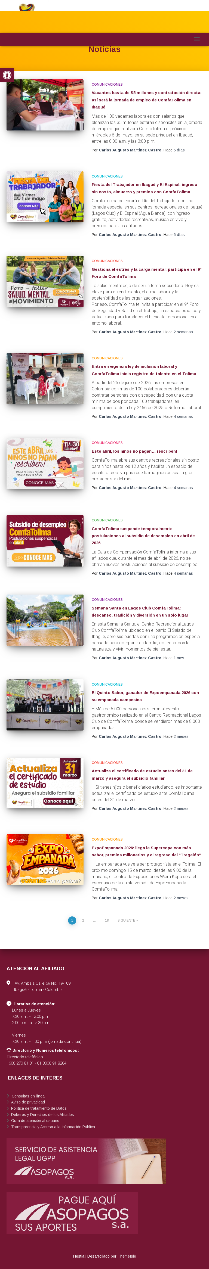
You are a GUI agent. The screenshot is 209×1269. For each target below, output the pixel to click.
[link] (7, 75)
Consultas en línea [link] (28, 1096)
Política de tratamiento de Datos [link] (38, 1108)
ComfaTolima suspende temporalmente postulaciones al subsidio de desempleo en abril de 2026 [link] (143, 535)
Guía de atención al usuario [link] (34, 1120)
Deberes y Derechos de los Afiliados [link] (42, 1114)
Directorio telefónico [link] (25, 1057)
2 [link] (83, 920)
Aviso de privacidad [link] (27, 1102)
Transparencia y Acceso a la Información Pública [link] (52, 1127)
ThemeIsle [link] (127, 1256)
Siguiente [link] (126, 920)
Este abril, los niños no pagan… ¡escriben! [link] (134, 451)
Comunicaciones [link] (107, 84)
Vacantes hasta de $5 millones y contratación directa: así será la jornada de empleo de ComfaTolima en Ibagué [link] (147, 99)
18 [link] (107, 920)
